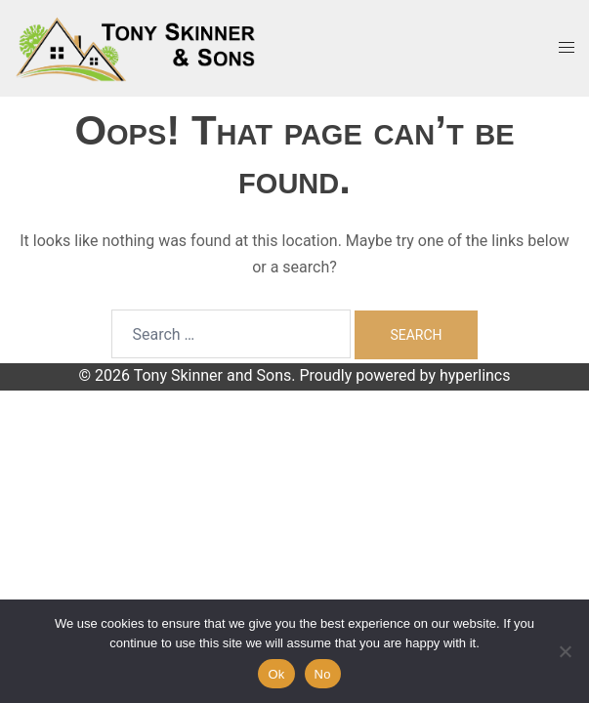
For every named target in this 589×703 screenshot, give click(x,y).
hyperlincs (475, 375)
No (323, 674)
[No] (564, 651)
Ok (276, 674)
